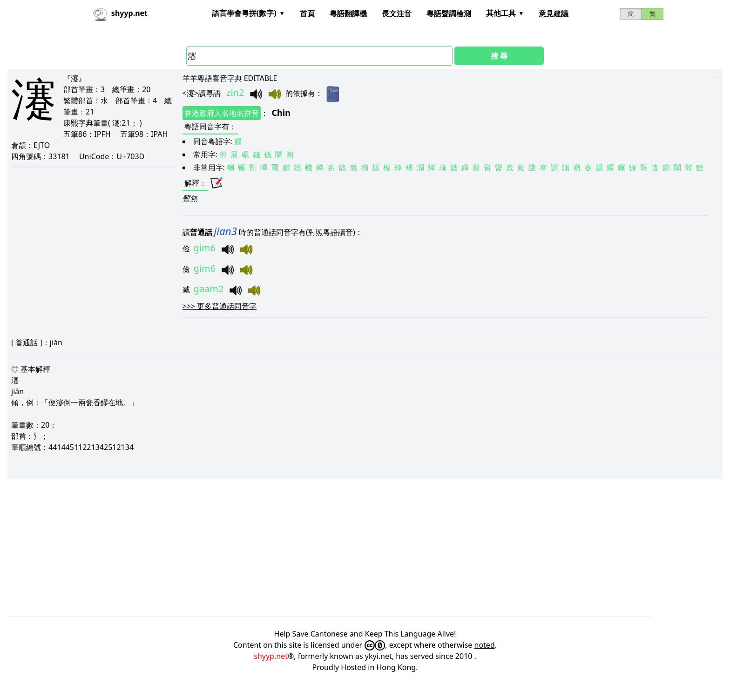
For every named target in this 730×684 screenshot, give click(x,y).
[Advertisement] (286, 548)
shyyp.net (271, 656)
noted (484, 645)
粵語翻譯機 (348, 13)
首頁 (307, 13)
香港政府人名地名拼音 (221, 113)
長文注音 (397, 13)
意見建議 (553, 13)
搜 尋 (499, 56)
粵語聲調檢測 (448, 13)
